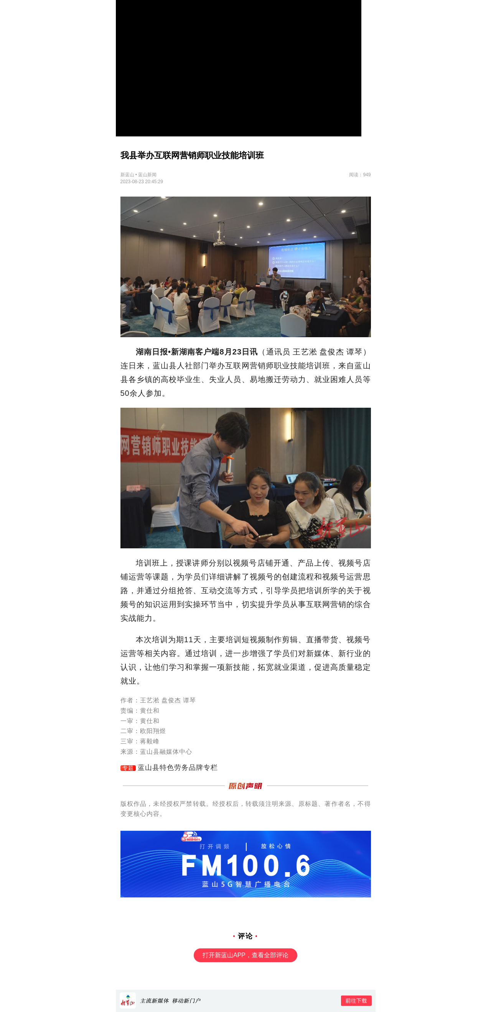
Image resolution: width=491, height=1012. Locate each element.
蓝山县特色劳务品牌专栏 (178, 767)
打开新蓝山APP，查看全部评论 (245, 955)
